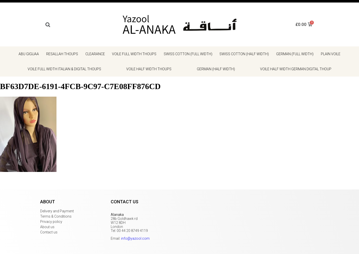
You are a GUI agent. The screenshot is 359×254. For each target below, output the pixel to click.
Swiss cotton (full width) (188, 54)
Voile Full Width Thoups (134, 54)
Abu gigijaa (29, 54)
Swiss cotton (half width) (244, 54)
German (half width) (216, 69)
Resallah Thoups (62, 54)
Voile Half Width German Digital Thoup (295, 69)
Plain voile (330, 54)
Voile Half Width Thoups (148, 69)
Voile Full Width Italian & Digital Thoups (64, 69)
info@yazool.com (135, 238)
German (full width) (295, 54)
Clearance (95, 54)
